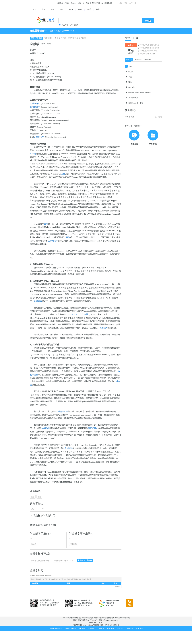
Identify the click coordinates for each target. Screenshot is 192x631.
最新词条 (138, 59)
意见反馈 (139, 629)
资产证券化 (93, 428)
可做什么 (80, 3)
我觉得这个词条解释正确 (40, 561)
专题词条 (129, 59)
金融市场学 (35, 103)
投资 (39, 497)
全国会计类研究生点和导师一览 (139, 92)
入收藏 (67, 3)
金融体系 (38, 301)
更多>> (117, 586)
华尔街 (33, 154)
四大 (63, 174)
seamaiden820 (39, 509)
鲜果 (107, 605)
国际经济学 (53, 241)
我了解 (33, 544)
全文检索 (75, 25)
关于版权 (120, 629)
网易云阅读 (110, 603)
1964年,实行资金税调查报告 (149, 45)
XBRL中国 (96, 3)
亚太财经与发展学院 (122, 618)
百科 (80, 9)
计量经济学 (39, 137)
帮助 (87, 3)
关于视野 (91, 629)
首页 (34, 9)
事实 (46, 224)
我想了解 (73, 544)
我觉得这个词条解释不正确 (63, 561)
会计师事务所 (133, 98)
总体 (68, 237)
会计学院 (131, 87)
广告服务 (101, 629)
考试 (89, 9)
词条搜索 (65, 25)
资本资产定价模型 (80, 314)
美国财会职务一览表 (135, 103)
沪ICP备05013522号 (112, 625)
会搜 (43, 9)
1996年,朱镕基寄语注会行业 (149, 48)
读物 (130, 82)
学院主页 (89, 618)
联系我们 (110, 629)
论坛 (98, 9)
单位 (130, 77)
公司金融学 (35, 107)
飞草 (31, 509)
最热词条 (147, 59)
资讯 (53, 9)
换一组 (157, 117)
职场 (71, 9)
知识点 (130, 72)
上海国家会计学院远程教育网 (104, 618)
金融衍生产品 (62, 411)
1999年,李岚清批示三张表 (148, 51)
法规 (62, 9)
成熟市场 (104, 328)
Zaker (111, 605)
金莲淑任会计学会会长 (147, 54)
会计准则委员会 (107, 3)
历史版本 (82, 38)
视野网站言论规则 (78, 579)
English (73, 3)
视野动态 (130, 629)
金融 (32, 497)
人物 (130, 66)
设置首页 (60, 3)
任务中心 (130, 110)
